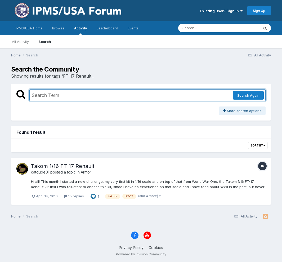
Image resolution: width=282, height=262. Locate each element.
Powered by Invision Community (141, 254)
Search (44, 41)
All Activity (20, 41)
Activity (80, 30)
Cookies (156, 247)
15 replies (74, 196)
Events (133, 28)
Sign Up (259, 10)
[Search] (204, 28)
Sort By (258, 145)
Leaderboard (107, 28)
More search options (242, 111)
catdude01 (40, 172)
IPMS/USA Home (29, 28)
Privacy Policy (131, 247)
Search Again (248, 95)
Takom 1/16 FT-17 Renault (63, 166)
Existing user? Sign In (221, 11)
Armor (86, 172)
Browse (58, 28)
